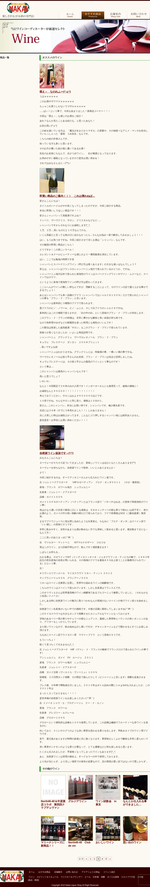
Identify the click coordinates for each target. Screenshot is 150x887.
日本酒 (18, 103)
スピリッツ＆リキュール (48, 877)
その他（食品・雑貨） (18, 139)
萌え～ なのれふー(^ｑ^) (55, 91)
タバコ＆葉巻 (18, 121)
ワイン (18, 67)
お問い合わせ (138, 15)
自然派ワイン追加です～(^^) (56, 453)
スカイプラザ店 (18, 130)
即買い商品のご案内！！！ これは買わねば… (67, 196)
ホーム (70, 15)
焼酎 (18, 112)
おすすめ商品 (92, 15)
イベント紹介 (109, 872)
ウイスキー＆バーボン (18, 85)
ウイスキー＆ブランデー (72, 877)
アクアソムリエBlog (90, 872)
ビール (18, 94)
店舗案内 (115, 15)
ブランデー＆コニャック (18, 76)
